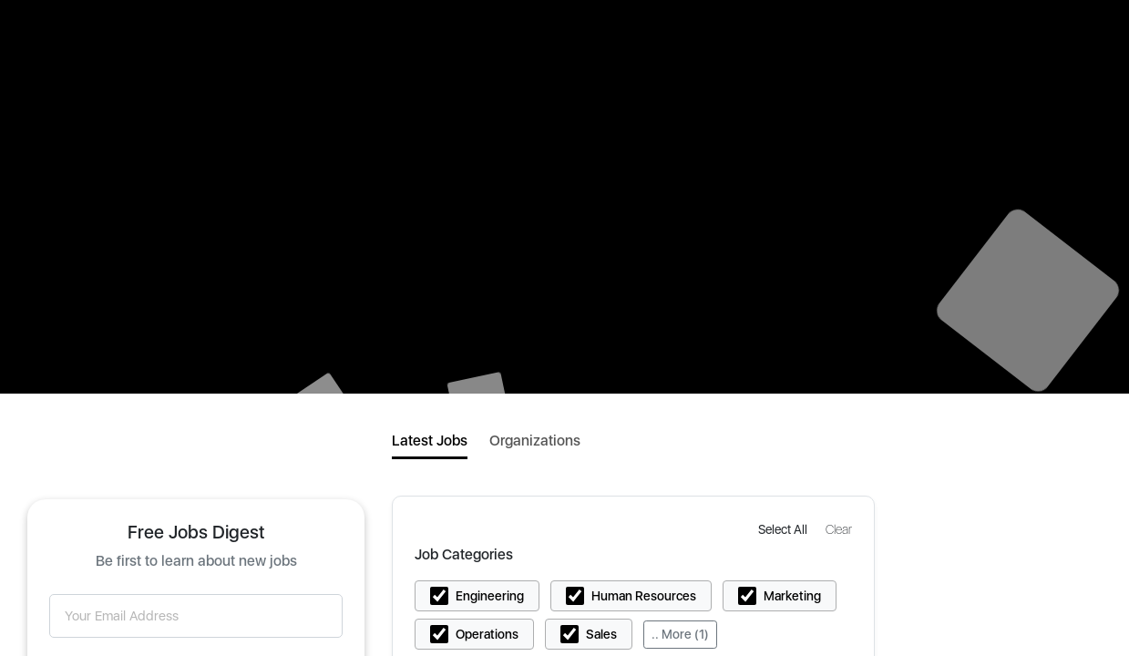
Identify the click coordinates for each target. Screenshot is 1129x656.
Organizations (534, 440)
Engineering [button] (490, 596)
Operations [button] (487, 634)
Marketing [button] (792, 596)
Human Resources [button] (643, 596)
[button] (784, 529)
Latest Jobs (429, 440)
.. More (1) (680, 634)
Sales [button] (601, 634)
